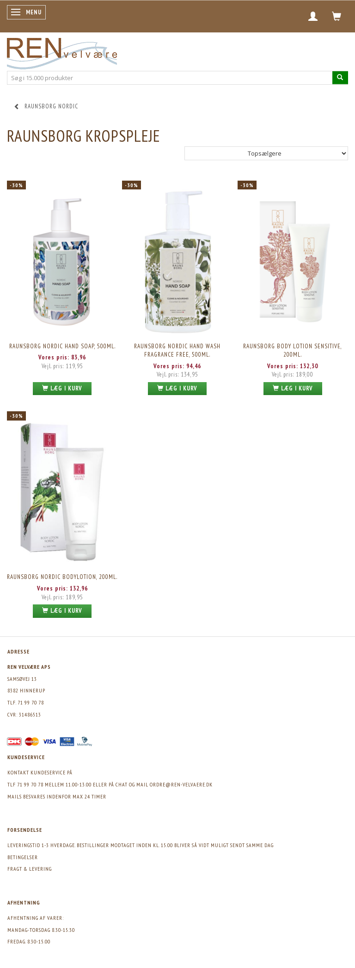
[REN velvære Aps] (62, 52)
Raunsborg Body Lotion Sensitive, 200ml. (292, 350)
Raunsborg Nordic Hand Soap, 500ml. (62, 346)
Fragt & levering (29, 868)
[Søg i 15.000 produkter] (340, 77)
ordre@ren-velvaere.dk (181, 784)
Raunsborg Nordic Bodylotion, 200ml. (62, 577)
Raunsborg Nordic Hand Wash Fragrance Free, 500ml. (177, 350)
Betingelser (22, 857)
